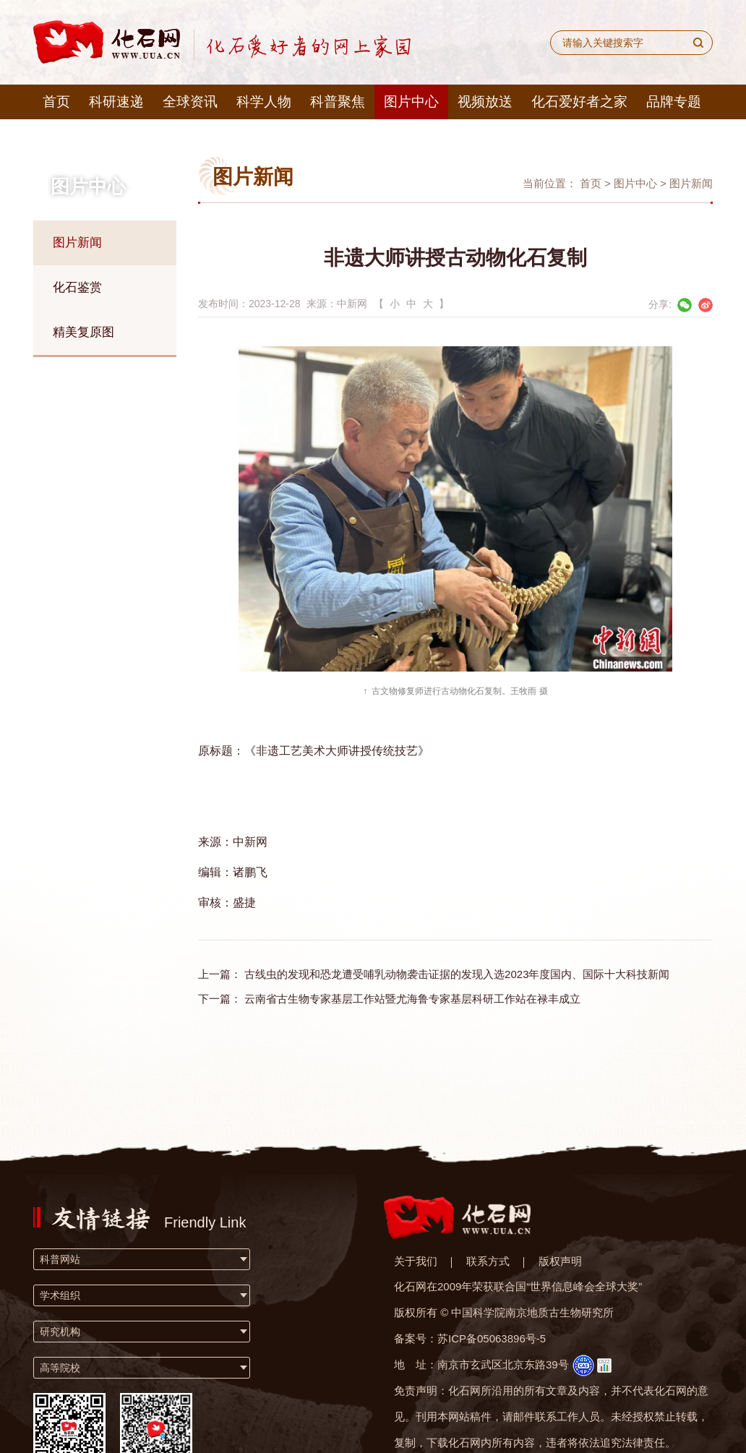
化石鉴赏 (77, 287)
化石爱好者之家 (579, 101)
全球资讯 (190, 101)
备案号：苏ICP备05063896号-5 (470, 1338)
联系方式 (488, 1261)
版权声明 (560, 1261)
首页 (56, 101)
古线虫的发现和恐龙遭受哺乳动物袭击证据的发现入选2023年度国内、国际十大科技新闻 (456, 974)
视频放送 (485, 101)
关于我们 (415, 1261)
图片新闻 (77, 242)
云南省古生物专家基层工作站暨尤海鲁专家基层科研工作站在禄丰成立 (412, 999)
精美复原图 (83, 332)
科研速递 (116, 101)
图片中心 (411, 101)
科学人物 (263, 101)
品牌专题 (673, 101)
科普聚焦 (337, 101)
